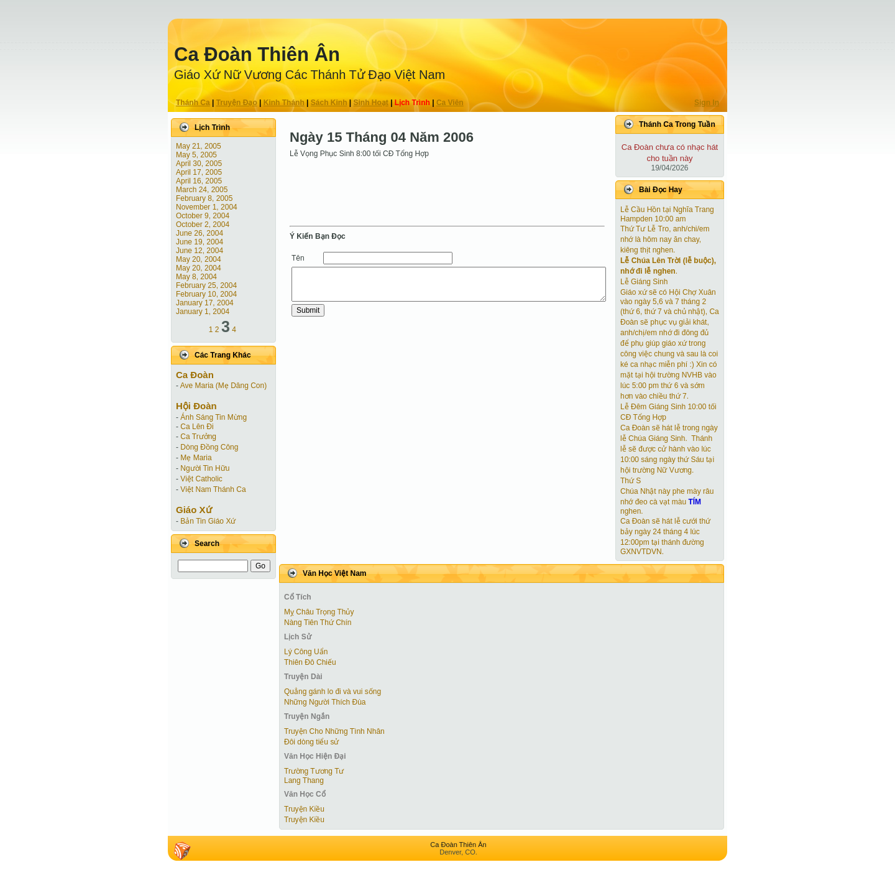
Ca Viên (450, 102)
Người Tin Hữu (204, 468)
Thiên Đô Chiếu (310, 662)
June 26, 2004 (199, 233)
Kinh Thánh (284, 102)
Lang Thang (304, 780)
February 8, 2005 (204, 198)
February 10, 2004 (206, 294)
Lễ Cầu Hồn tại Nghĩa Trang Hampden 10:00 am (667, 214)
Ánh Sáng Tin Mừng (213, 417)
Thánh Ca (193, 102)
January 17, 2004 (205, 303)
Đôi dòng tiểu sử (311, 742)
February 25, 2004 (206, 285)
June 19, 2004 (199, 242)
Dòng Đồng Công (209, 447)
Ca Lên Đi (196, 426)
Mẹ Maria (195, 457)
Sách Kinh (329, 102)
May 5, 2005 (196, 155)
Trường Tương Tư (314, 771)
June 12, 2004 (199, 250)
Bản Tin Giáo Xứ (208, 521)
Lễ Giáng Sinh (644, 281)
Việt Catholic (201, 479)
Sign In (706, 102)
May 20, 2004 (198, 259)
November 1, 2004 (206, 207)
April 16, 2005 (199, 181)
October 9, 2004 (202, 215)
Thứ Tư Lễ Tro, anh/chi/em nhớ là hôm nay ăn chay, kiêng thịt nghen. (665, 239)
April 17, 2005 (199, 172)
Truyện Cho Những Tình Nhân (334, 731)
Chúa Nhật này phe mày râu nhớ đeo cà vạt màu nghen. (667, 501)
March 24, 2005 (201, 189)
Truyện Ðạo (236, 102)
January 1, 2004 (202, 311)
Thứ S (630, 480)
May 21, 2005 (198, 146)
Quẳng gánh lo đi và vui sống (332, 691)
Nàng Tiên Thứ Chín (318, 622)
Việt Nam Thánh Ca (213, 489)
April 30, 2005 (199, 163)
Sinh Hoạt (371, 102)
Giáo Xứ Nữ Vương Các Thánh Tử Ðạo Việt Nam (309, 74)
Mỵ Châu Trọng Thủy (319, 612)
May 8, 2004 (196, 276)
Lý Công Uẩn (306, 651)
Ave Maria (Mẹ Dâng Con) (223, 385)
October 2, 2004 (202, 224)
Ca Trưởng (198, 436)
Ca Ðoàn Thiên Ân (257, 54)
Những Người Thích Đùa (325, 702)
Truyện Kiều (304, 809)
